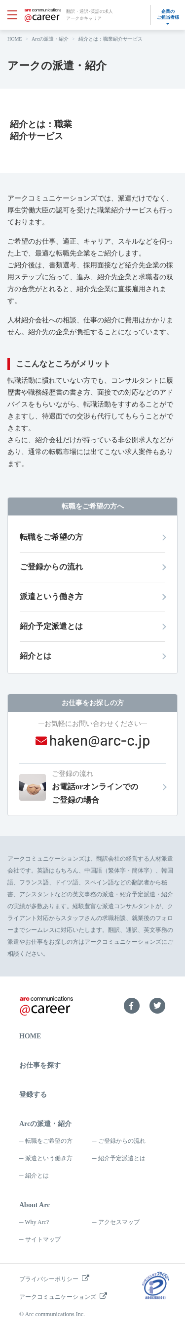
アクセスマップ (119, 1222)
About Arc (34, 1205)
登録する (33, 1094)
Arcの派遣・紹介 (50, 39)
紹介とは (37, 1175)
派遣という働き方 (49, 1158)
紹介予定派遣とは (122, 1158)
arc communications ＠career (43, 15)
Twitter (157, 1006)
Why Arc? (37, 1222)
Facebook (132, 1006)
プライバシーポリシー (48, 1279)
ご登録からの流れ (122, 1140)
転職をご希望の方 (49, 1140)
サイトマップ (43, 1239)
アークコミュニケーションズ (57, 1296)
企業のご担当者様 (168, 14)
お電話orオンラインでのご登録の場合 (109, 786)
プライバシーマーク (155, 1285)
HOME (14, 39)
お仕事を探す (40, 1065)
